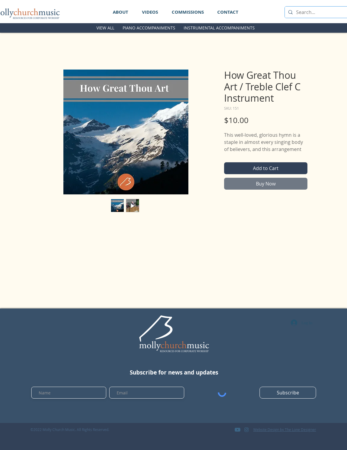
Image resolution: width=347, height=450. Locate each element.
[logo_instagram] (246, 429)
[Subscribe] (288, 393)
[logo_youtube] (237, 429)
